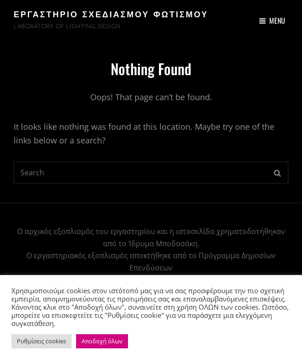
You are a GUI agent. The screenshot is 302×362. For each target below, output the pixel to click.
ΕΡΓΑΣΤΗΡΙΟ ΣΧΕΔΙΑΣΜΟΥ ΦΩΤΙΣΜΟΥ (111, 15)
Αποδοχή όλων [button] (102, 341)
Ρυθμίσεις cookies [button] (41, 341)
